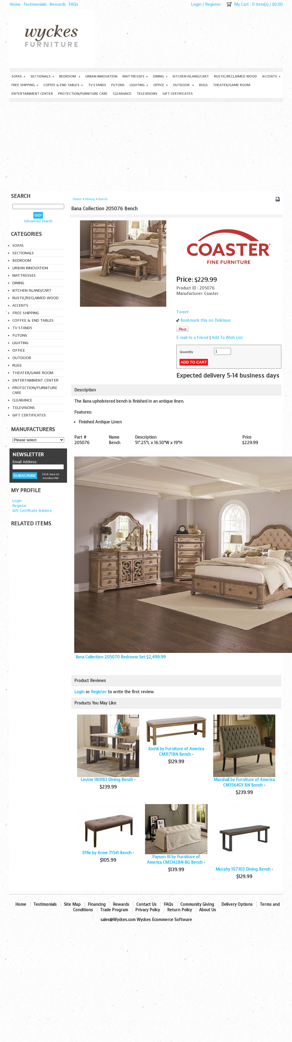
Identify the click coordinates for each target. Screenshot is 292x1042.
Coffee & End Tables (63, 85)
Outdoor (183, 85)
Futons (118, 85)
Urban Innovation (101, 76)
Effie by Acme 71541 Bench (106, 853)
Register (213, 4)
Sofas (18, 76)
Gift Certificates (178, 93)
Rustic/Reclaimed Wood (235, 76)
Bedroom (69, 76)
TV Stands (97, 85)
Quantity (186, 352)
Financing (97, 904)
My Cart (241, 4)
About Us (207, 910)
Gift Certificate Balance (32, 510)
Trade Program (114, 910)
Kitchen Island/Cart (191, 76)
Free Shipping (25, 85)
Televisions (147, 93)
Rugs (203, 85)
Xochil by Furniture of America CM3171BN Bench (176, 751)
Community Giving (197, 904)
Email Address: (24, 461)
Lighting (139, 85)
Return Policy (179, 910)
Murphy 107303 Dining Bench (242, 869)
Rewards (57, 4)
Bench (103, 199)
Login (196, 4)
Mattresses (135, 76)
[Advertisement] (146, 145)
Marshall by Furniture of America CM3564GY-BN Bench (244, 782)
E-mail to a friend (192, 337)
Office (160, 85)
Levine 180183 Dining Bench (107, 780)
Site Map (72, 904)
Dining (160, 76)
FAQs (73, 4)
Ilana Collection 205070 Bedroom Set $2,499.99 (121, 657)
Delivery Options (237, 904)
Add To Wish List (227, 337)
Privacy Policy (147, 910)
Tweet (182, 312)
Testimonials (35, 4)
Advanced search (38, 221)
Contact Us (146, 904)
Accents (271, 76)
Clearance (122, 93)
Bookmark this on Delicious (205, 320)
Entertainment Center (32, 93)
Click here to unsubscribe (50, 476)
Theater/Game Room (231, 85)
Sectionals (42, 76)
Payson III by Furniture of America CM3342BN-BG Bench (175, 859)
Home (14, 4)
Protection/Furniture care (83, 93)
